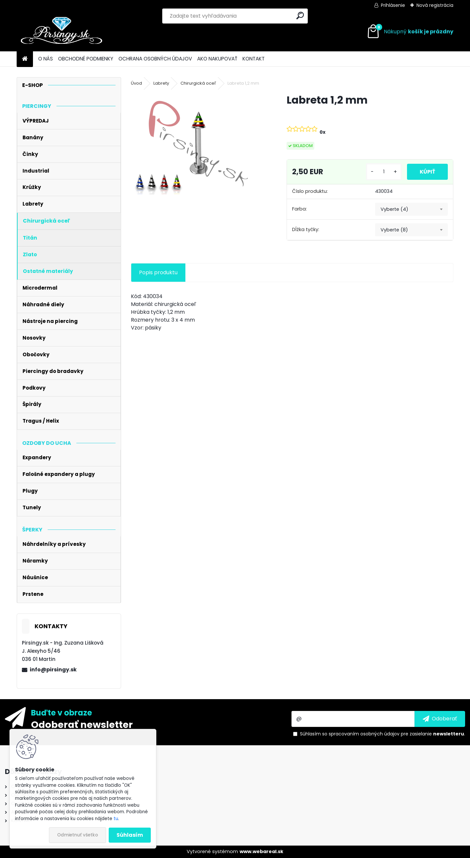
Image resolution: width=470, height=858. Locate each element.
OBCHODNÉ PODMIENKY (85, 58)
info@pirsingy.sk (53, 669)
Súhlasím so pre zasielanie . (382, 734)
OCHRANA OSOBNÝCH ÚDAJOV (155, 58)
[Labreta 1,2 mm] (198, 143)
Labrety (161, 83)
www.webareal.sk (261, 851)
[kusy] (383, 171)
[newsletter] (440, 718)
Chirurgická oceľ (198, 83)
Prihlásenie (393, 5)
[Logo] (61, 31)
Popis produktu (158, 272)
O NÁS (45, 58)
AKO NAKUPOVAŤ (217, 58)
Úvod (136, 83)
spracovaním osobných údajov (364, 734)
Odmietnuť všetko (77, 835)
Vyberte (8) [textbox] (394, 230)
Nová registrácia (434, 5)
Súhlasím (130, 835)
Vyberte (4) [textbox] (394, 209)
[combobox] (411, 209)
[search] (300, 15)
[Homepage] (25, 59)
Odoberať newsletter (82, 724)
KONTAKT (254, 58)
